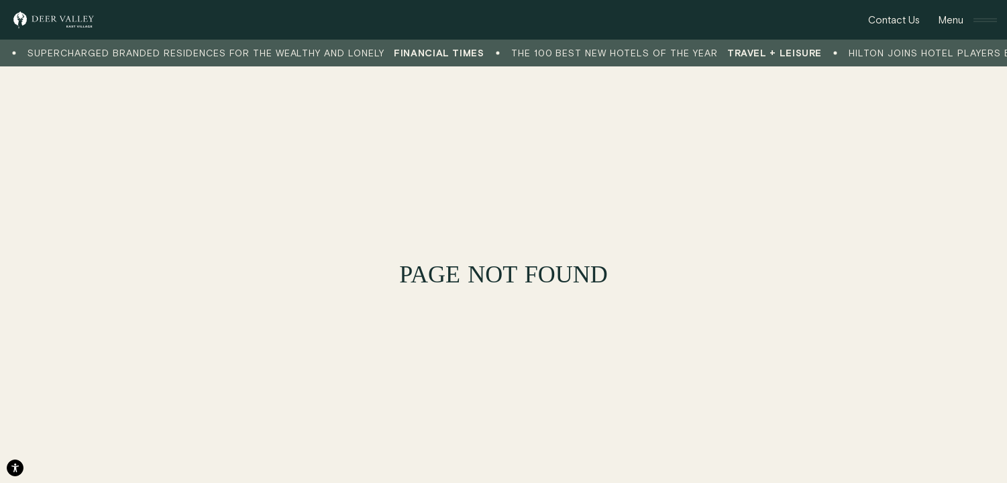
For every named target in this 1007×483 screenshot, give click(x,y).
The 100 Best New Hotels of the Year (670, 53)
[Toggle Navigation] (968, 20)
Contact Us (894, 19)
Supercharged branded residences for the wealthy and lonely (260, 53)
